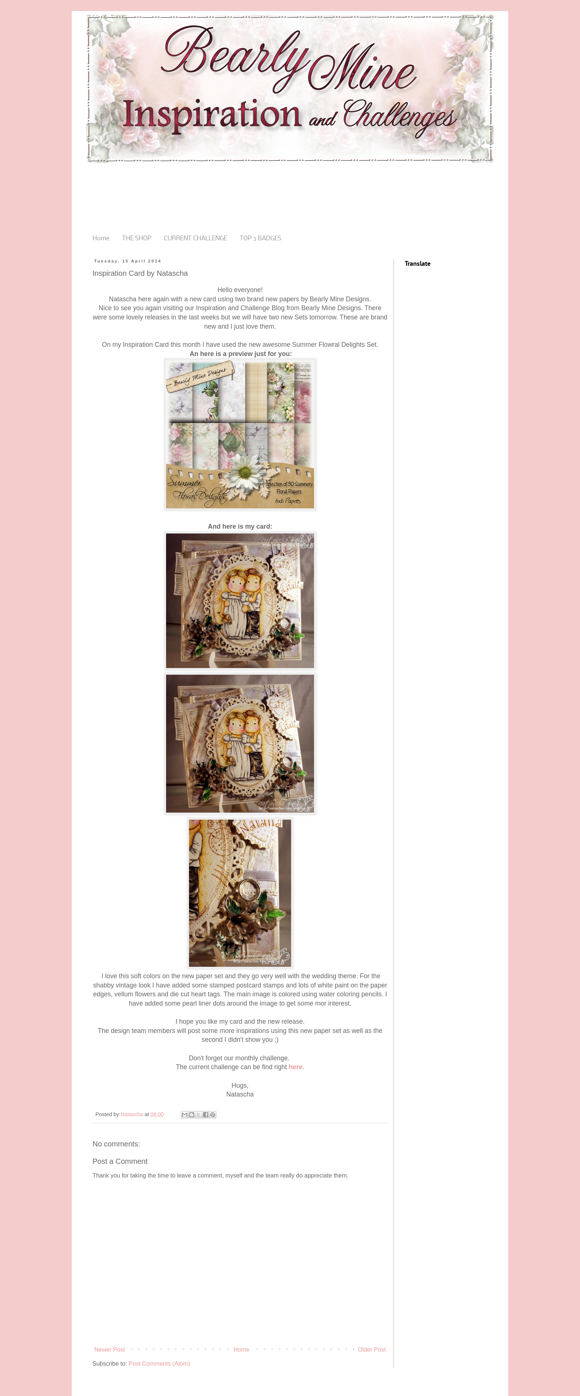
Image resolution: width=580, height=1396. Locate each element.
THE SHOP (136, 238)
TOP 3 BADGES (260, 238)
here (296, 1067)
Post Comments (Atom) (159, 1364)
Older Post (372, 1349)
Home (100, 238)
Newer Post (109, 1349)
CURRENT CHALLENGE (195, 238)
